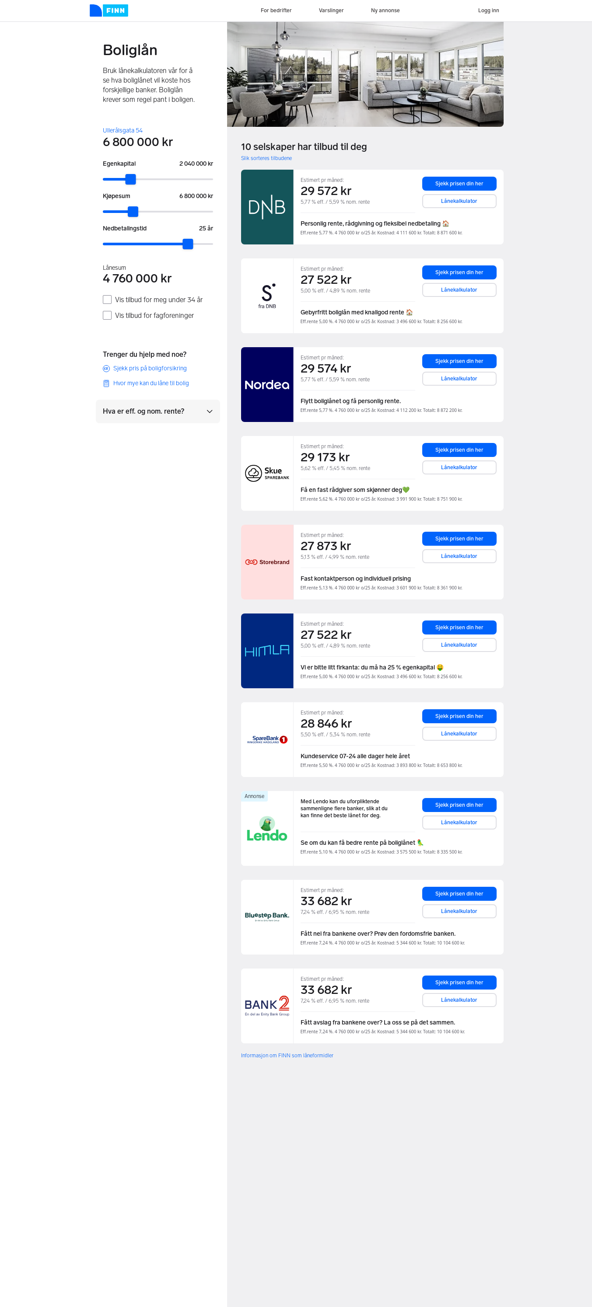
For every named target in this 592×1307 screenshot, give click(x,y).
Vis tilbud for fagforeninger (154, 315)
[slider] (130, 179)
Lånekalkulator (459, 201)
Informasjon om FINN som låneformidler (287, 1056)
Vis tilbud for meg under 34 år (159, 300)
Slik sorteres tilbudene (266, 158)
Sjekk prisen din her (459, 184)
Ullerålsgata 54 (123, 130)
